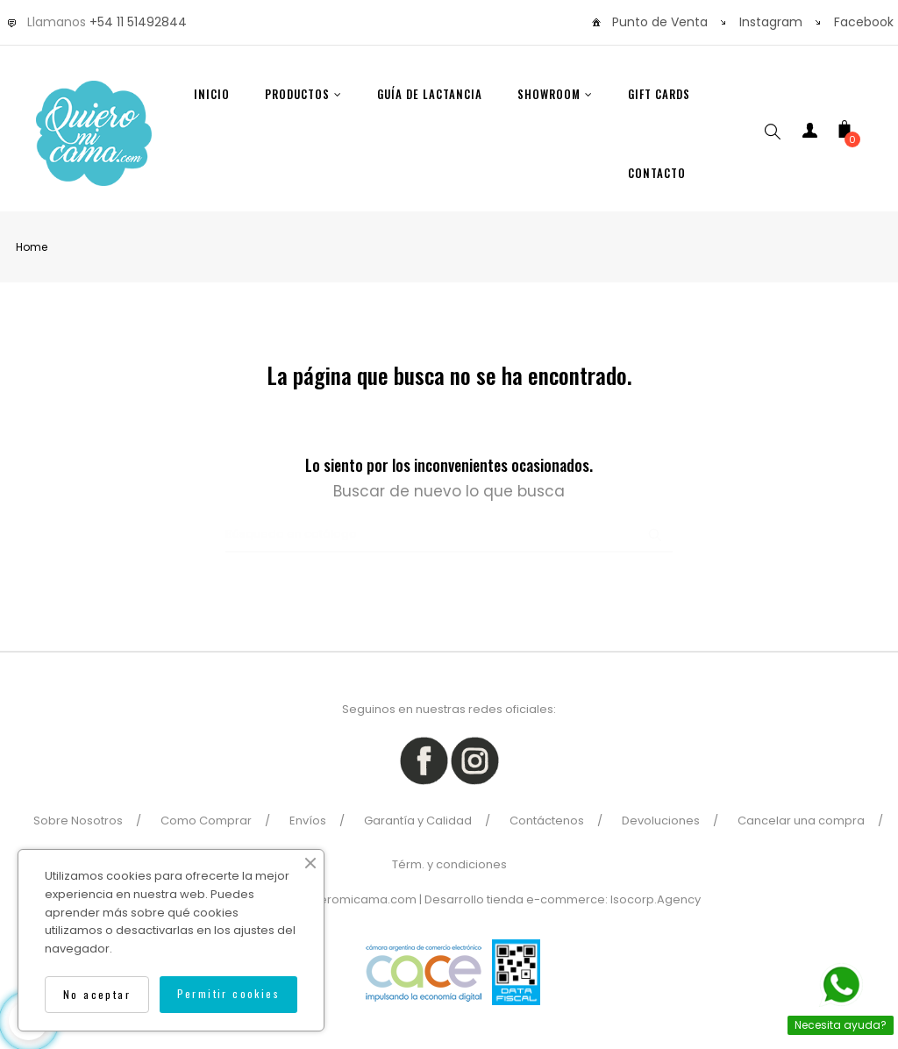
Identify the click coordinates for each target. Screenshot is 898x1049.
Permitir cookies (228, 993)
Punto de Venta (660, 22)
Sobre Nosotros (78, 820)
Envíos (307, 820)
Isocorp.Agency (655, 899)
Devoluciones (661, 820)
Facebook (864, 22)
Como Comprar (206, 820)
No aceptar (97, 994)
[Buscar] (449, 535)
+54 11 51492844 (138, 22)
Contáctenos (547, 820)
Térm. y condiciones (449, 864)
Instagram (770, 22)
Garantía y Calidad (418, 820)
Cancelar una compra (801, 820)
